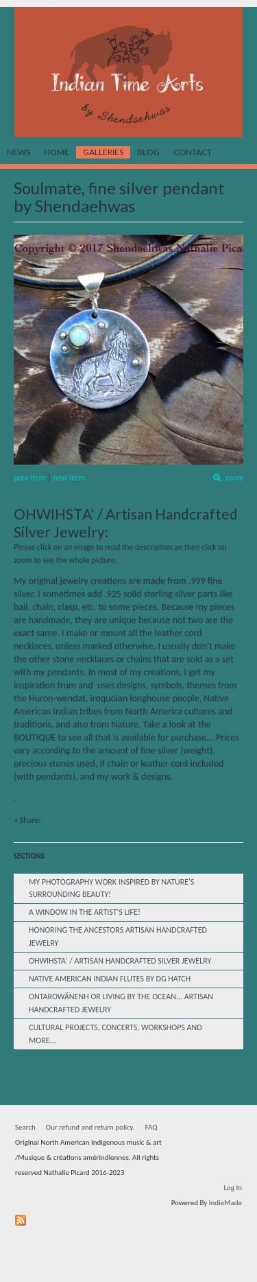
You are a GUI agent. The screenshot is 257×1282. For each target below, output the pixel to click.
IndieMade (225, 1202)
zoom (232, 478)
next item (69, 477)
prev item (30, 477)
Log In (232, 1187)
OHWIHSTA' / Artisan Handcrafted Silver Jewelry (120, 961)
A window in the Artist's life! (84, 912)
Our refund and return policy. (90, 1127)
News (18, 152)
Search (25, 1127)
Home (56, 152)
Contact (192, 152)
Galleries (103, 152)
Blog (148, 152)
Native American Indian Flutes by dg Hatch (110, 978)
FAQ (151, 1127)
